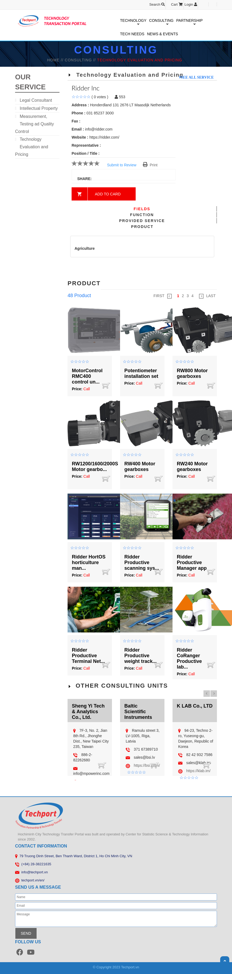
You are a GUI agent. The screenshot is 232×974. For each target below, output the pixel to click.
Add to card (108, 194)
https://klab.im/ (198, 771)
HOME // (56, 60)
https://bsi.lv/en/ (147, 765)
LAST (207, 296)
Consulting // (81, 60)
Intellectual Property (39, 108)
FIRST (162, 296)
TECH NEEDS (132, 34)
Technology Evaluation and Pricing (31, 147)
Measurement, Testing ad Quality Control (34, 124)
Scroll (224, 960)
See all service (197, 77)
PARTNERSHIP (189, 20)
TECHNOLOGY (133, 20)
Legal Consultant (36, 100)
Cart (176, 4)
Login (191, 4)
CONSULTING (161, 20)
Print (150, 165)
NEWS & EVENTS (162, 34)
